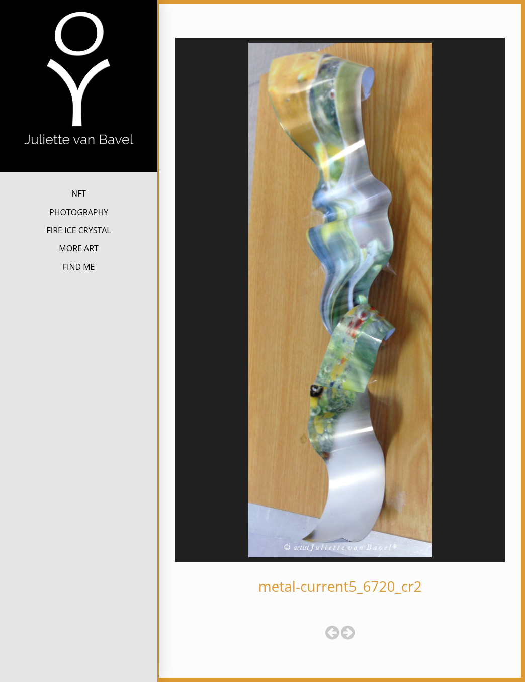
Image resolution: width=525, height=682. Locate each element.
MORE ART (79, 248)
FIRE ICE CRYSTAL (78, 230)
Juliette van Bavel (79, 163)
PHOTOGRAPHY (78, 212)
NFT (78, 193)
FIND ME (79, 266)
